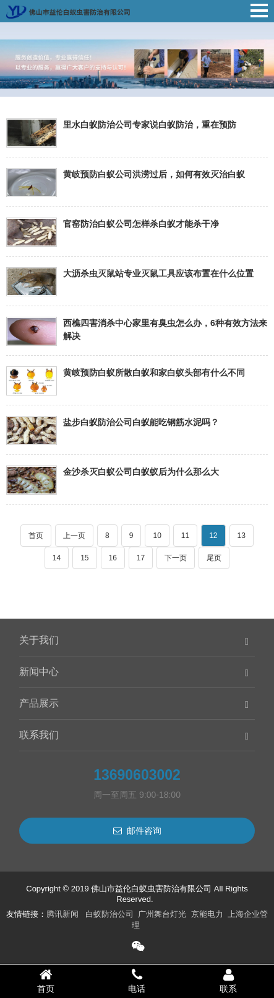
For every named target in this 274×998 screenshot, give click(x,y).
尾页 (214, 558)
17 (141, 558)
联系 (228, 981)
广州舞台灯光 (162, 914)
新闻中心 (39, 671)
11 (185, 535)
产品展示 (39, 703)
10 (157, 535)
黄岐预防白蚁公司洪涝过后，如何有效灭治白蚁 (154, 174)
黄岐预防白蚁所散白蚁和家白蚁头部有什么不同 (154, 373)
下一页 (176, 558)
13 (242, 535)
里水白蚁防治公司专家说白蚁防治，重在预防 (149, 125)
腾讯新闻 (62, 914)
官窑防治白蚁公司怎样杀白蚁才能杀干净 (141, 224)
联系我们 (39, 735)
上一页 (74, 535)
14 (57, 558)
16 (113, 558)
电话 (137, 981)
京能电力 (207, 914)
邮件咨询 (137, 831)
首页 (35, 535)
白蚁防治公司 (109, 914)
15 (84, 558)
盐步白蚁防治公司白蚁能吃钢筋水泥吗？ (141, 422)
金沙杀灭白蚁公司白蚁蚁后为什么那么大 (141, 472)
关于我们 (39, 640)
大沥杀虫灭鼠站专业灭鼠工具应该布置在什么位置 (158, 273)
